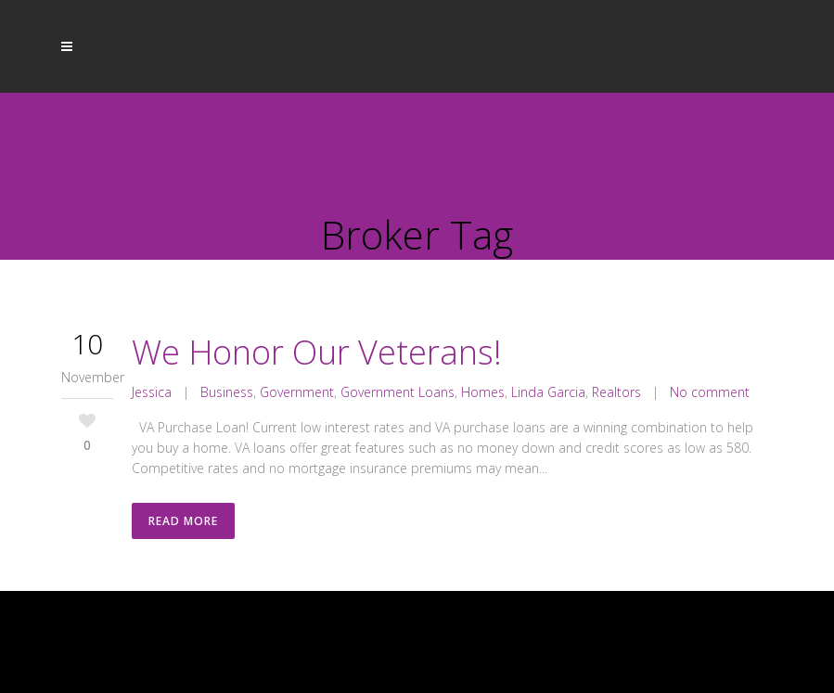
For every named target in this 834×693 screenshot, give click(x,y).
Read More (183, 521)
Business (226, 392)
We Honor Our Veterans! (317, 352)
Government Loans (397, 392)
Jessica (152, 392)
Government (297, 392)
